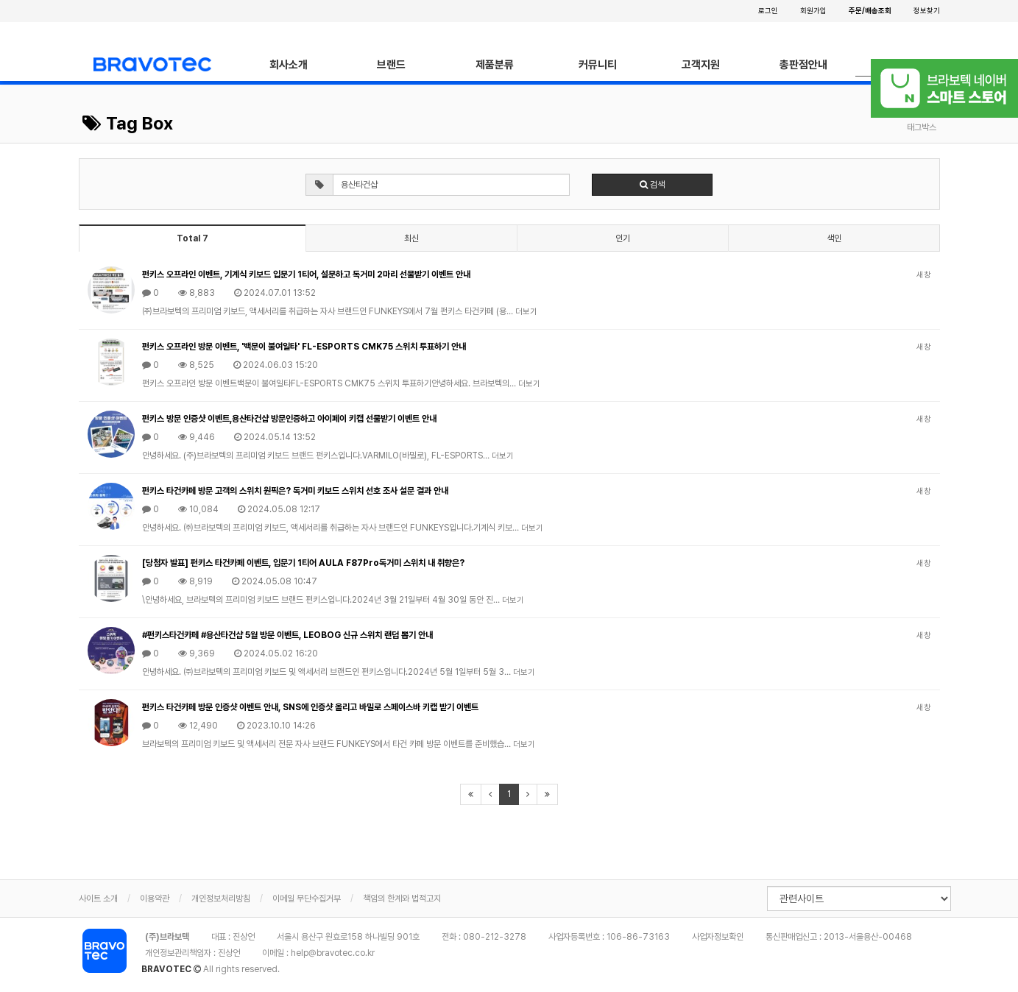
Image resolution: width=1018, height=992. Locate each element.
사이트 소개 (98, 898)
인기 (622, 238)
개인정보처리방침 (220, 898)
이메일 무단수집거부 (306, 898)
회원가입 (813, 10)
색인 (834, 238)
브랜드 (391, 64)
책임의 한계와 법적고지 (402, 898)
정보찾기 (926, 10)
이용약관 (154, 898)
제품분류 (495, 64)
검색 (652, 185)
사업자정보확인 (717, 937)
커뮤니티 (598, 64)
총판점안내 (803, 64)
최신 (411, 238)
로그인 (768, 10)
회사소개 (288, 64)
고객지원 (701, 64)
